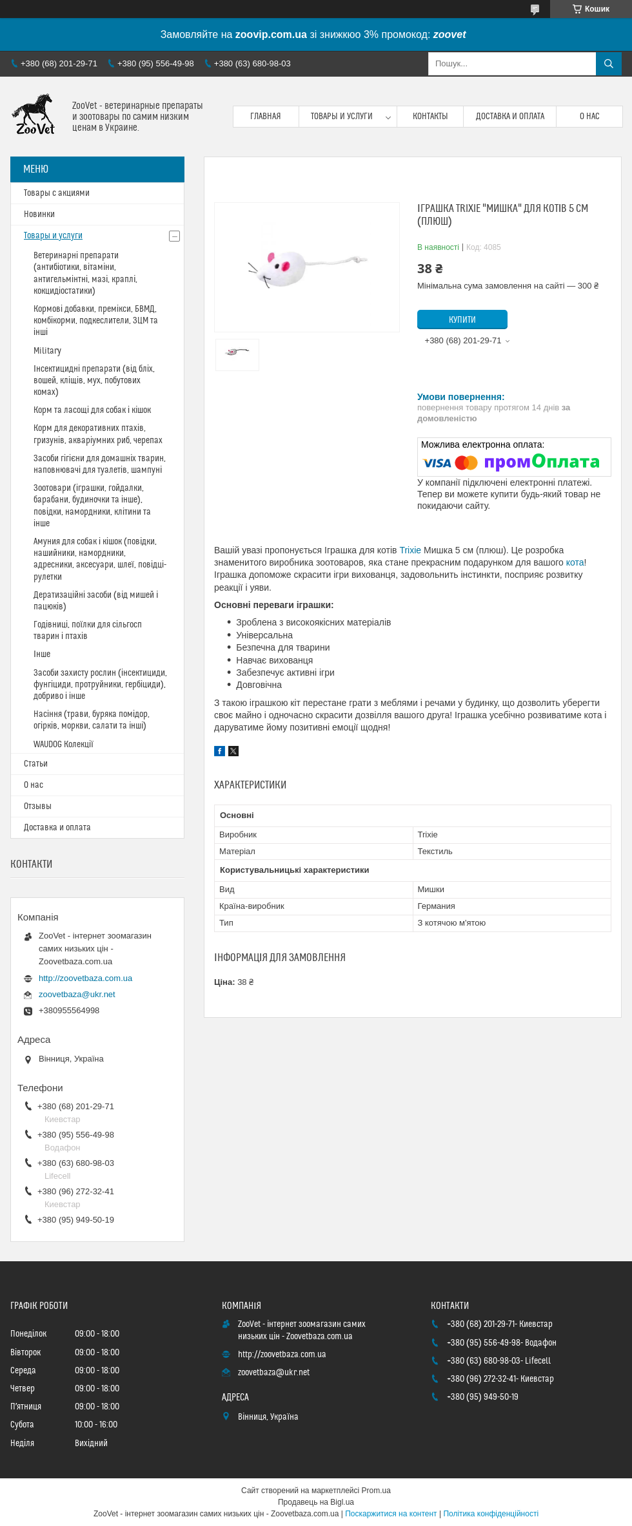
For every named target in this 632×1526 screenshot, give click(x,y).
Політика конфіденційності (490, 1513)
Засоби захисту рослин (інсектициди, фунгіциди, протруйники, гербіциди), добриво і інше (100, 684)
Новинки (39, 214)
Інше (42, 654)
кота (575, 562)
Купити (462, 320)
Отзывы (38, 806)
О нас (590, 116)
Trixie (410, 550)
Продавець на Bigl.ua (316, 1502)
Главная (265, 116)
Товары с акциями (57, 193)
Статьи (36, 764)
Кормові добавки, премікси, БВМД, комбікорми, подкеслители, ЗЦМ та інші (96, 321)
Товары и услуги (342, 116)
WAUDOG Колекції (64, 744)
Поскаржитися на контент (391, 1513)
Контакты (430, 116)
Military (47, 351)
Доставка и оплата (510, 116)
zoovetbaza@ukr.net (77, 994)
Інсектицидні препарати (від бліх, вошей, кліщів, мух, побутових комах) (94, 380)
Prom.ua (376, 1490)
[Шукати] (609, 63)
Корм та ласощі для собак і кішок (92, 410)
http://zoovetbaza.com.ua (85, 978)
